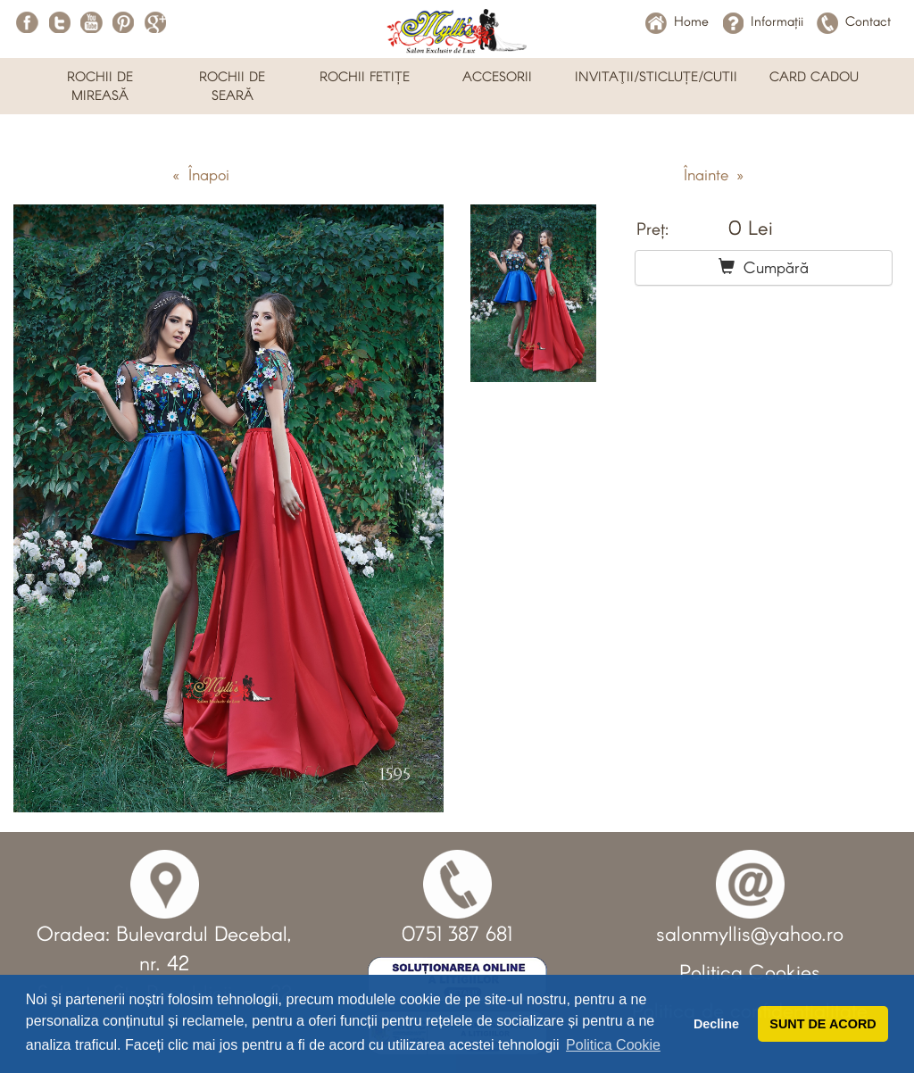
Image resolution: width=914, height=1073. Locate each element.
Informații (762, 20)
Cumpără (764, 267)
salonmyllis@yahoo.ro (749, 932)
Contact (854, 20)
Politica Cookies (749, 971)
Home (677, 20)
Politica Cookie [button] (613, 1044)
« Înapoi (200, 174)
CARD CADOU (814, 76)
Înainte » (714, 174)
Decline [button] (716, 1024)
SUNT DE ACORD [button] (822, 1024)
